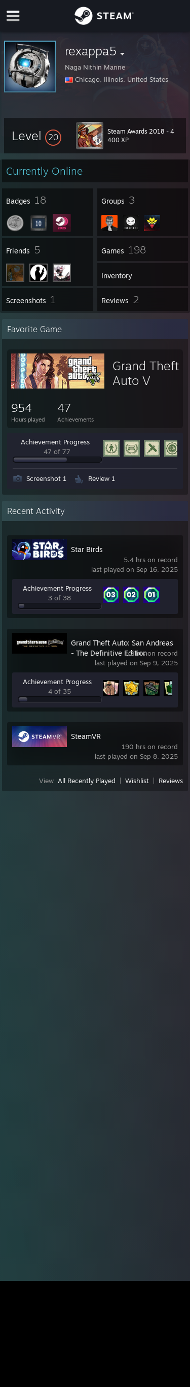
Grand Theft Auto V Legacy (145, 380)
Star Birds (87, 549)
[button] (36, 135)
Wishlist (137, 781)
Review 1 (101, 478)
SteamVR (86, 736)
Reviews (171, 781)
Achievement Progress (55, 442)
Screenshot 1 (46, 478)
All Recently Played (87, 781)
